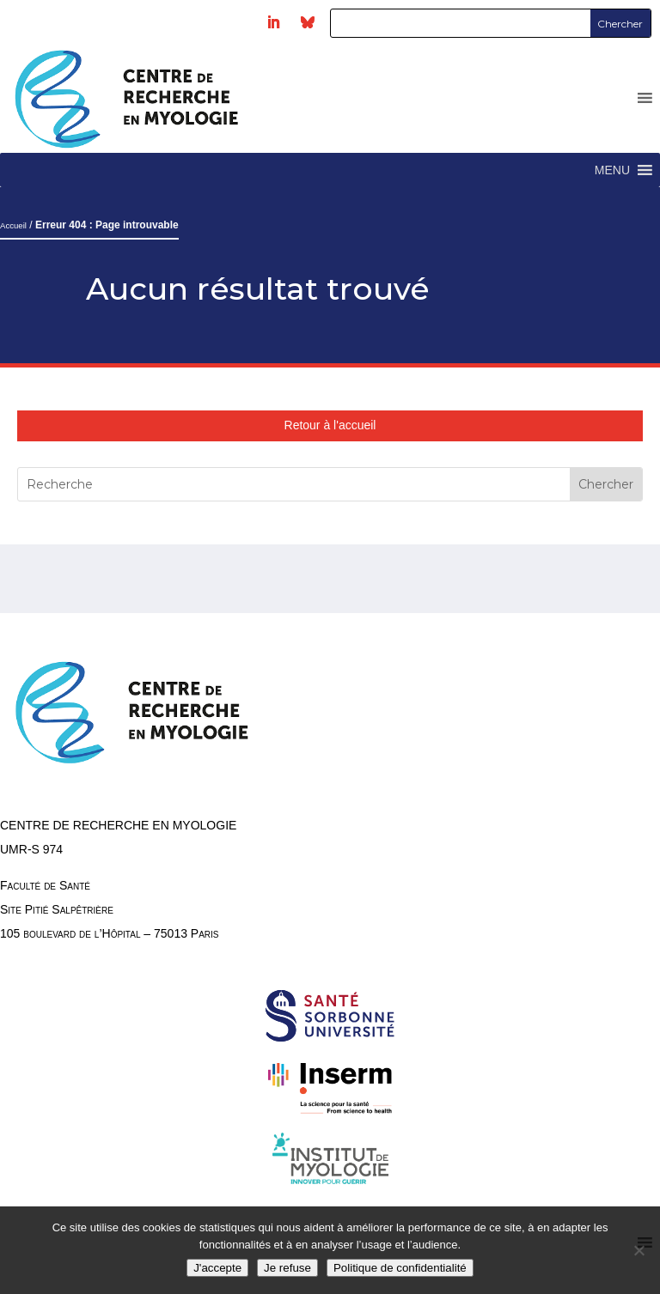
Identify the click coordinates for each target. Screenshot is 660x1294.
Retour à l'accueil (330, 425)
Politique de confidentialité (400, 1267)
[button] (612, 170)
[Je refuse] (638, 1250)
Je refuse (287, 1267)
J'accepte (217, 1267)
